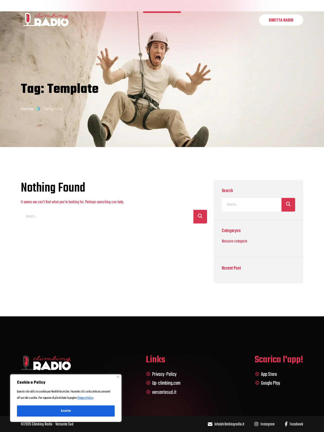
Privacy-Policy (161, 374)
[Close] (118, 377)
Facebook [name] (294, 424)
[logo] (46, 19)
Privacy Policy (85, 398)
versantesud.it (161, 392)
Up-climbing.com (163, 383)
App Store (266, 374)
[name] (281, 20)
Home (27, 109)
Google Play (267, 383)
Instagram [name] (264, 424)
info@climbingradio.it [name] (226, 424)
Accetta (66, 411)
